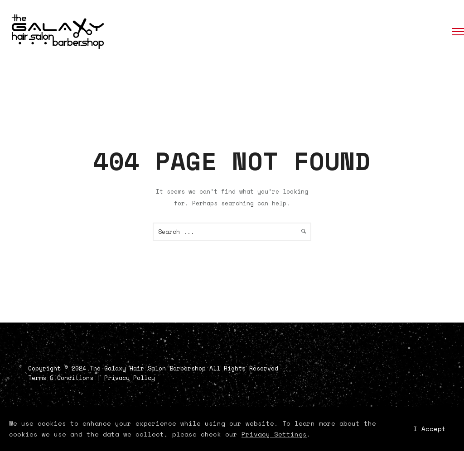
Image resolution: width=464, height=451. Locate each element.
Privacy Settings (274, 434)
